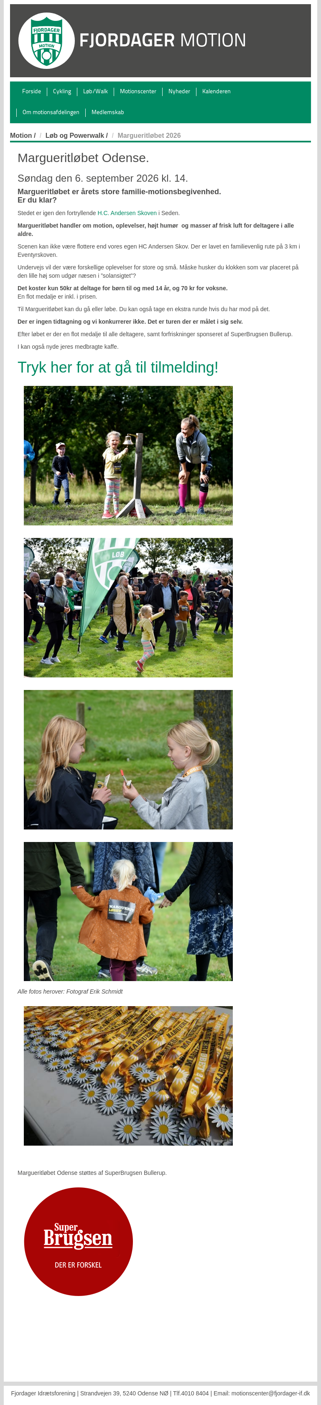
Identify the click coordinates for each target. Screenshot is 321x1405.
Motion (21, 135)
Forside (31, 92)
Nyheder (179, 92)
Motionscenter (138, 92)
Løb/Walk (95, 92)
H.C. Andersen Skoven (127, 213)
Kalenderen (216, 92)
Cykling (62, 92)
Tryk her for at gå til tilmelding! (118, 367)
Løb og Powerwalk (75, 135)
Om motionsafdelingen (51, 112)
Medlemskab (108, 112)
